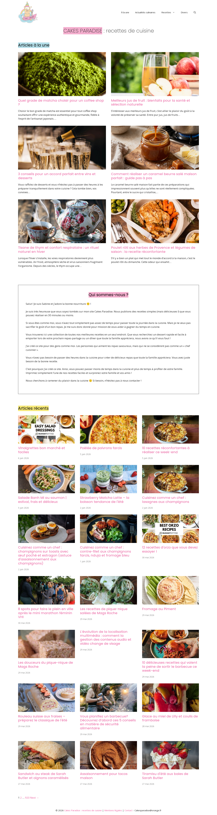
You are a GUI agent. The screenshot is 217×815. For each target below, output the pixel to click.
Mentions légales (113, 810)
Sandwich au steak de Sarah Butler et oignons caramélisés (43, 775)
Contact (128, 810)
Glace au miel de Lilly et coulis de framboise (170, 718)
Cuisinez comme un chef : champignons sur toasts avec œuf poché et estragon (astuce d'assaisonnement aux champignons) (44, 555)
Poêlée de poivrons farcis (101, 448)
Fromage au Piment (159, 609)
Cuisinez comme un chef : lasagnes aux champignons (165, 499)
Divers (184, 12)
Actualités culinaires (145, 12)
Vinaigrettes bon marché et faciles (41, 450)
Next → (34, 797)
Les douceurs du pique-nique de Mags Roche (45, 664)
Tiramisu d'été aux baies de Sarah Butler (165, 775)
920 (27, 797)
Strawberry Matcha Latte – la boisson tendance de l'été (104, 499)
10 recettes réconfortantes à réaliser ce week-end (166, 450)
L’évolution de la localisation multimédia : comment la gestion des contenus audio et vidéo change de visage (105, 637)
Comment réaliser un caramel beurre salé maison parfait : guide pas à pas (154, 176)
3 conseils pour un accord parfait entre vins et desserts (57, 176)
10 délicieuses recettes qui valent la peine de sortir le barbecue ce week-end (169, 666)
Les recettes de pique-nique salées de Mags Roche (103, 611)
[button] (195, 12)
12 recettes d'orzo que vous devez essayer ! (170, 549)
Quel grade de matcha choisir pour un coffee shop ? (61, 102)
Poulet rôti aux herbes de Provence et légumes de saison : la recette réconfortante (153, 249)
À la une (125, 12)
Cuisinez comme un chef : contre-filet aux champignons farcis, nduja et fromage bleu (105, 551)
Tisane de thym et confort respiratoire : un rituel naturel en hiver (58, 249)
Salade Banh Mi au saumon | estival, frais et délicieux (42, 499)
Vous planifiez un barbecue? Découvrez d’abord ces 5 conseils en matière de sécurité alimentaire (108, 722)
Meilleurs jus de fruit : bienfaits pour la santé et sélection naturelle (150, 102)
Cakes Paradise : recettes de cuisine (83, 810)
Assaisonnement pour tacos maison (103, 775)
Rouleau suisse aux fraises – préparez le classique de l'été (42, 718)
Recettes (169, 12)
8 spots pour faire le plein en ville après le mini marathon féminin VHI (45, 613)
